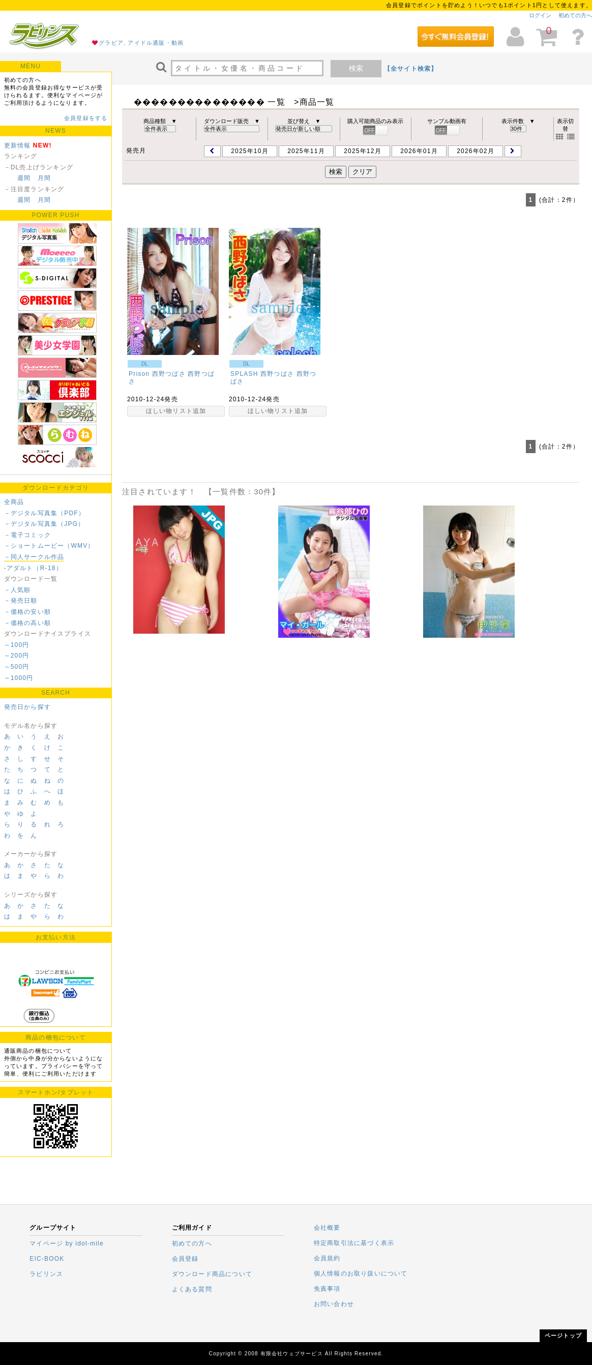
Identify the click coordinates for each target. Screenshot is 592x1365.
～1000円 (19, 677)
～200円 (16, 655)
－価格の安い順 (27, 611)
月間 (44, 178)
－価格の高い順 (27, 623)
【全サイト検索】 (411, 68)
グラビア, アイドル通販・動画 (141, 43)
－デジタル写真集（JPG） (44, 523)
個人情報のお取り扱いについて (361, 1273)
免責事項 (327, 1288)
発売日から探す (27, 706)
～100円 (16, 644)
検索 (356, 68)
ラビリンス (46, 1274)
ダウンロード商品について (212, 1274)
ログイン (540, 15)
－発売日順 (21, 600)
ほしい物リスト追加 (176, 410)
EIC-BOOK (46, 1258)
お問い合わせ (334, 1304)
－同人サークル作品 (34, 556)
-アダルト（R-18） (33, 568)
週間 (24, 178)
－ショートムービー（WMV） (49, 545)
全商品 (14, 502)
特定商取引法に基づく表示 (354, 1243)
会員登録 (185, 1258)
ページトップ (563, 1335)
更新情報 (17, 145)
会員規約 (327, 1258)
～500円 (16, 666)
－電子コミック (27, 535)
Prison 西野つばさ (157, 373)
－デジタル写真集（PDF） (44, 513)
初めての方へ (575, 15)
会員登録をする (85, 118)
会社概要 (327, 1227)
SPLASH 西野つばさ (262, 373)
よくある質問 (192, 1289)
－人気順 (17, 590)
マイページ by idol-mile (66, 1243)
